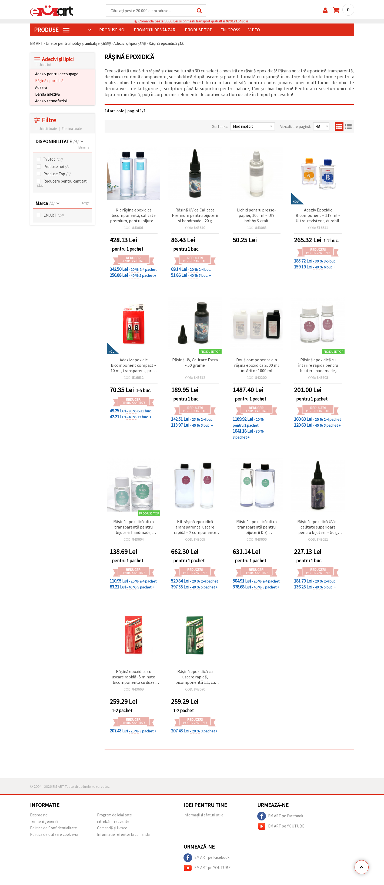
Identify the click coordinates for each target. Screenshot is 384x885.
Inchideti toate (46, 129)
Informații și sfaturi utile (203, 815)
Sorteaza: (220, 126)
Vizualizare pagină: (295, 126)
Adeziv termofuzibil (51, 101)
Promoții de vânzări (155, 30)
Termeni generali (44, 821)
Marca (44, 203)
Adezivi (41, 87)
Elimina (83, 147)
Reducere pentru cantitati (62, 183)
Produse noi (112, 30)
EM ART (54, 215)
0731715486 (235, 21)
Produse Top (57, 174)
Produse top (198, 30)
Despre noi (39, 815)
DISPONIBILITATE (56, 142)
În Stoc (53, 159)
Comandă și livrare (112, 828)
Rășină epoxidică (49, 80)
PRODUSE (51, 30)
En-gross (230, 30)
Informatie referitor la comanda (123, 834)
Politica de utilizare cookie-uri (54, 834)
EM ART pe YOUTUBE (280, 826)
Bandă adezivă (47, 94)
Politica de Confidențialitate (53, 828)
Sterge (85, 203)
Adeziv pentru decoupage (56, 74)
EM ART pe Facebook (280, 816)
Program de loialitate (114, 815)
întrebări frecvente (113, 821)
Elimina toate (72, 129)
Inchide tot (43, 65)
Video (254, 30)
